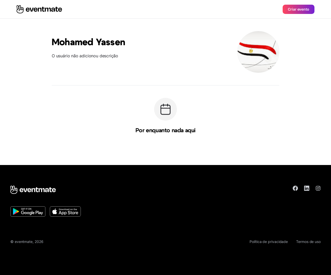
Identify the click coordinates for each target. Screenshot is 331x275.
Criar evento (298, 9)
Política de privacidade (269, 241)
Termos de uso (308, 241)
